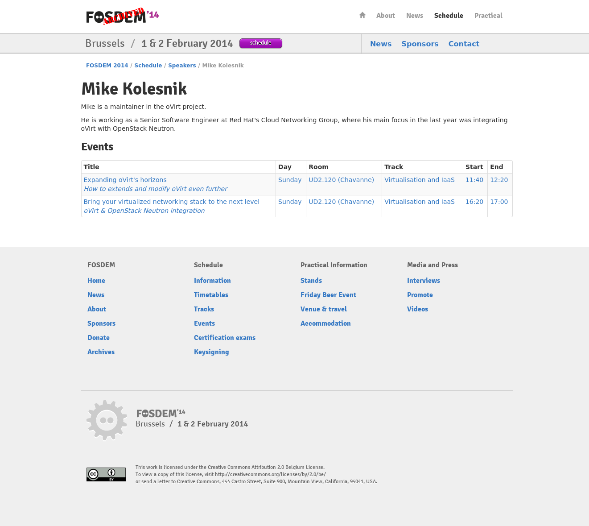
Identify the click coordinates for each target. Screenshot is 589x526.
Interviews (423, 280)
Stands (311, 280)
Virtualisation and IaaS (419, 179)
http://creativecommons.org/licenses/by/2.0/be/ (270, 474)
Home (362, 15)
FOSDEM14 (122, 17)
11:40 (474, 179)
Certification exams (224, 337)
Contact (464, 44)
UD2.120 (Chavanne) (341, 179)
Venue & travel (324, 309)
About (385, 15)
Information (212, 280)
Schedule (448, 15)
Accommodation (326, 323)
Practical (488, 15)
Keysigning (211, 352)
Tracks (204, 309)
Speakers (182, 65)
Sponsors (420, 44)
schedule (260, 42)
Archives (101, 352)
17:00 (499, 201)
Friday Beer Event (328, 294)
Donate (98, 337)
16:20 (474, 201)
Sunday (289, 179)
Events (204, 323)
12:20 (499, 179)
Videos (417, 309)
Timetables (211, 294)
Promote (420, 294)
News (414, 15)
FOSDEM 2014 (107, 65)
